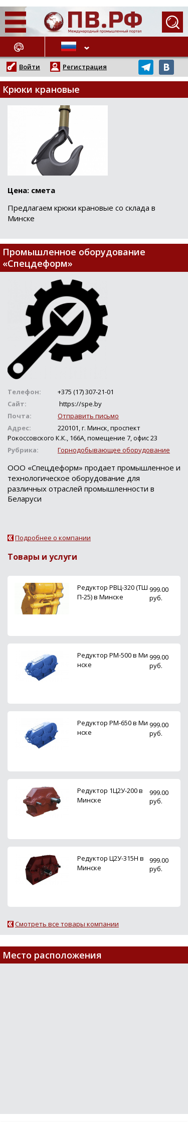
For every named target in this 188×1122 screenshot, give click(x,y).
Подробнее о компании (53, 537)
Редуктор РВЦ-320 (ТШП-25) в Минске (112, 592)
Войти (29, 66)
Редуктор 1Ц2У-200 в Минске (110, 795)
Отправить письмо (88, 415)
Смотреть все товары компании (67, 923)
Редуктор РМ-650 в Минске (112, 727)
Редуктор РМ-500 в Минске (112, 660)
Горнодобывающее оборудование (114, 449)
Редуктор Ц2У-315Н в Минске (110, 863)
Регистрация (85, 66)
